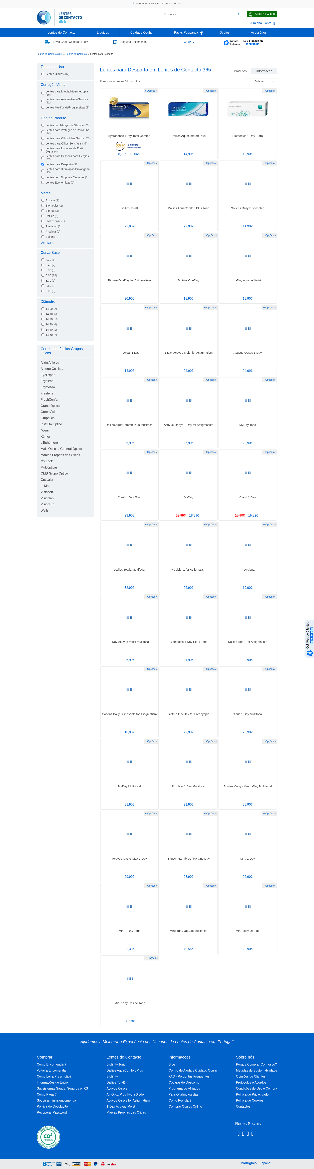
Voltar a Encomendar (52, 1070)
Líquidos (103, 32)
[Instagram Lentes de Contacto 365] (243, 1134)
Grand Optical (50, 405)
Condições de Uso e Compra (256, 1088)
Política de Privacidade (252, 1094)
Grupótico (47, 418)
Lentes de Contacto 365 (49, 54)
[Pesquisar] (238, 14)
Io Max (45, 486)
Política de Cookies (250, 1100)
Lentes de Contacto (61, 32)
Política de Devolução (52, 1106)
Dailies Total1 (116, 1082)
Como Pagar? (47, 1094)
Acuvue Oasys (117, 1088)
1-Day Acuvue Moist (121, 1106)
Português (249, 1163)
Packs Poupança (186, 32)
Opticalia (47, 479)
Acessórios (259, 32)
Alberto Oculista (52, 368)
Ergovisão (48, 387)
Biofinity (112, 1076)
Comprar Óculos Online (185, 1106)
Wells (44, 510)
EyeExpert (48, 375)
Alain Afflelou (50, 362)
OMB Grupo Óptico (54, 473)
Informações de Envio (52, 1082)
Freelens (47, 393)
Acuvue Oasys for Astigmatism (128, 1100)
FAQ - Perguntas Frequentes (189, 1076)
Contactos (243, 1106)
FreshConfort (50, 399)
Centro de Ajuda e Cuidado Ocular (193, 1070)
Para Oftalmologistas (183, 1094)
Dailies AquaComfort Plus (125, 1070)
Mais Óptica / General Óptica (61, 449)
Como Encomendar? (51, 1064)
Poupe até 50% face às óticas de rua (156, 3)
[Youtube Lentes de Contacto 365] (262, 1134)
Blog (172, 1064)
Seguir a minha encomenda (56, 1100)
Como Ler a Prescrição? (54, 1076)
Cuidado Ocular (141, 32)
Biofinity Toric (116, 1064)
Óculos (224, 32)
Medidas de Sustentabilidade (256, 1070)
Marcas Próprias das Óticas (60, 455)
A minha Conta (260, 23)
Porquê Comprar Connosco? (256, 1064)
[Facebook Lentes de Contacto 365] (239, 1134)
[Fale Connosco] (262, 14)
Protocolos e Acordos (251, 1082)
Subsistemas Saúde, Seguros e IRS (62, 1088)
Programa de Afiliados (184, 1088)
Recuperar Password (52, 1112)
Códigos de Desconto (184, 1082)
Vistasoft (47, 492)
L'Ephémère (49, 442)
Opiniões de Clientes (251, 1076)
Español (265, 1163)
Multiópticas (49, 467)
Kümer (45, 436)
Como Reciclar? (180, 1100)
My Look (47, 461)
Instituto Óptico (51, 424)
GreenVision (49, 411)
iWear (45, 430)
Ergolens (47, 381)
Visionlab (47, 498)
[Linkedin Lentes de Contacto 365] (248, 1134)
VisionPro (47, 504)
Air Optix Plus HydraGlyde (125, 1094)
